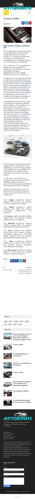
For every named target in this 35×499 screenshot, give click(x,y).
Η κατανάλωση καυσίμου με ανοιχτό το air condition (22, 401)
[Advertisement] (17, 295)
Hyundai (16, 321)
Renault (27, 321)
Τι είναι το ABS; (18, 344)
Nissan (21, 321)
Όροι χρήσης (7, 435)
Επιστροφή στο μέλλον (21, 391)
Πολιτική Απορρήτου (10, 437)
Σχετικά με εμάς (8, 438)
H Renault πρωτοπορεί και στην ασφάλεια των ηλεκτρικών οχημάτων (22, 383)
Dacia (10, 321)
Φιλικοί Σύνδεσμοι (9, 434)
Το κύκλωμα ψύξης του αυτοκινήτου (20, 355)
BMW (5, 321)
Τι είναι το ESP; (18, 372)
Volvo (20, 324)
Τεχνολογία (7, 260)
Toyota (15, 324)
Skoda (10, 324)
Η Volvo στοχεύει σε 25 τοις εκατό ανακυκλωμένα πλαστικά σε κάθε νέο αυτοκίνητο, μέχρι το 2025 (22, 336)
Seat (5, 324)
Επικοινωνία (7, 432)
